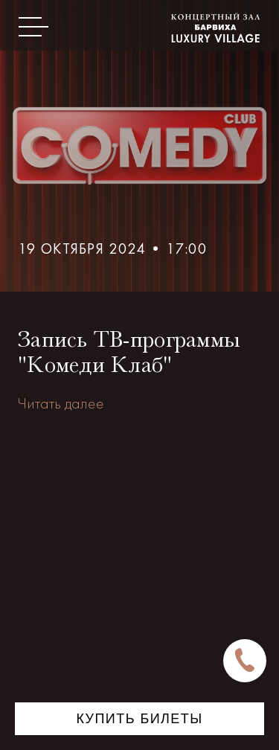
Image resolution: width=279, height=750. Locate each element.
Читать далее (61, 403)
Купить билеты (139, 718)
